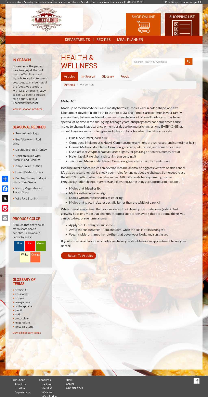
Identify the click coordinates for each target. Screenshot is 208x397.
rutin (18, 314)
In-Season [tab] (88, 76)
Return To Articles (78, 255)
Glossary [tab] (108, 76)
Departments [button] (77, 39)
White (24, 254)
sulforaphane (23, 306)
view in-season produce (28, 109)
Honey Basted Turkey (29, 172)
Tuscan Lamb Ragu (27, 133)
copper (19, 298)
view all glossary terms (27, 332)
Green (40, 243)
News (69, 379)
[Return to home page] (47, 19)
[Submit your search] (189, 61)
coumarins (21, 294)
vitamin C (21, 290)
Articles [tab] (69, 76)
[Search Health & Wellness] (158, 61)
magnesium (22, 322)
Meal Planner (130, 39)
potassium (22, 318)
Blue (19, 243)
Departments (22, 392)
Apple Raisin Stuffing (28, 166)
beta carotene (24, 326)
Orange (35, 254)
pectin (19, 310)
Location (20, 388)
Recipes (103, 39)
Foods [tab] (124, 76)
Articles (69, 85)
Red (30, 243)
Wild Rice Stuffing (26, 198)
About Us (20, 384)
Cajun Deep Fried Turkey (31, 149)
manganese (22, 302)
